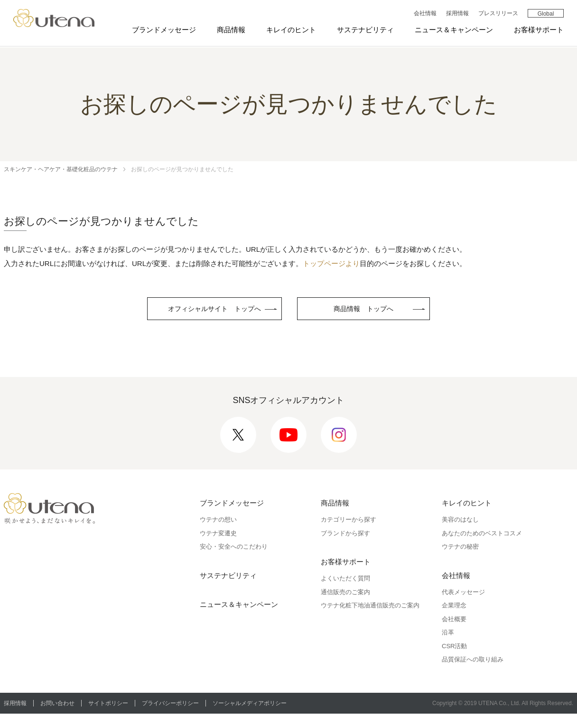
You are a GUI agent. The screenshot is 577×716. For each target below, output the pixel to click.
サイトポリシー (110, 705)
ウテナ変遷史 (218, 535)
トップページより (331, 263)
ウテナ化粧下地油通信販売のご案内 (370, 607)
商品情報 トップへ (370, 310)
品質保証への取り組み (472, 661)
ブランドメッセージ (163, 30)
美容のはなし (460, 521)
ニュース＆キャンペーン (453, 30)
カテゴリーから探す (348, 521)
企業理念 (454, 607)
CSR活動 (454, 648)
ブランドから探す (345, 535)
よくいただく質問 (345, 580)
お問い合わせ (58, 705)
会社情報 (423, 13)
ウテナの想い (218, 521)
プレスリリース (497, 13)
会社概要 (454, 620)
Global (544, 14)
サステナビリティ (364, 30)
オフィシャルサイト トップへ (214, 310)
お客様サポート (538, 30)
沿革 (448, 634)
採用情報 (456, 13)
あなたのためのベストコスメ (482, 535)
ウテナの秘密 (460, 548)
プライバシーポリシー (173, 705)
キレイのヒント (290, 30)
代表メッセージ (463, 593)
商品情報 (230, 30)
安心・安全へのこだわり (234, 548)
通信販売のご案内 (345, 593)
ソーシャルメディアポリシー (253, 705)
